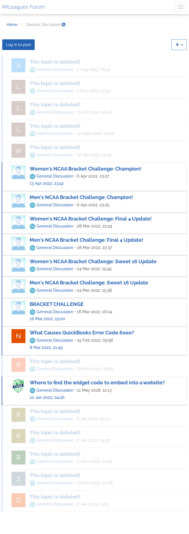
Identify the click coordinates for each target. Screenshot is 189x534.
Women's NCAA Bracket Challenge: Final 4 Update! (91, 219)
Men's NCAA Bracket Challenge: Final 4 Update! (86, 240)
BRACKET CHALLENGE (57, 304)
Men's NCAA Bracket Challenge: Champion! (81, 197)
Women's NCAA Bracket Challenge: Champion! (85, 169)
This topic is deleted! (55, 62)
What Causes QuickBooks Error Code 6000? (82, 333)
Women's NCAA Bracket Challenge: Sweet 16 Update (93, 261)
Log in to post (18, 44)
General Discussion (51, 69)
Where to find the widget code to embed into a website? (97, 382)
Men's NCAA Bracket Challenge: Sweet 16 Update (89, 283)
